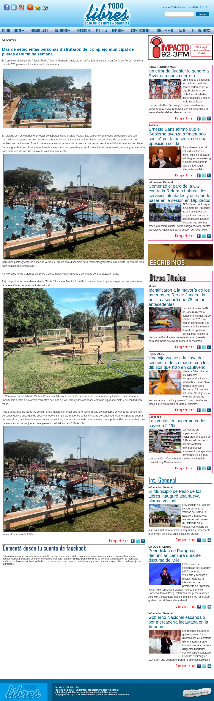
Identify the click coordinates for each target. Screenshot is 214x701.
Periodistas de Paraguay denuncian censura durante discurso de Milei (174, 555)
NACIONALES (62, 30)
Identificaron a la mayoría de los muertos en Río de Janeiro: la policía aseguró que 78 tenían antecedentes (179, 297)
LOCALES (19, 30)
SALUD (182, 30)
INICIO (6, 30)
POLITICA (101, 30)
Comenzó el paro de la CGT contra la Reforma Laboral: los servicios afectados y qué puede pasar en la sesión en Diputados (179, 193)
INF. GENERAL (165, 30)
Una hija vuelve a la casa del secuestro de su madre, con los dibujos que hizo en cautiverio (179, 362)
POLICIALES (84, 30)
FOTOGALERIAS (201, 30)
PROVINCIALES (39, 30)
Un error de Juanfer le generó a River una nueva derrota (179, 73)
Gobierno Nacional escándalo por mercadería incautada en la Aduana (178, 622)
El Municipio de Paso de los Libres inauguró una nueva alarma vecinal (174, 496)
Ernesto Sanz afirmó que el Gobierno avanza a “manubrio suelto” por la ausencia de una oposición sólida (177, 136)
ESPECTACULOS (140, 30)
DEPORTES (118, 30)
